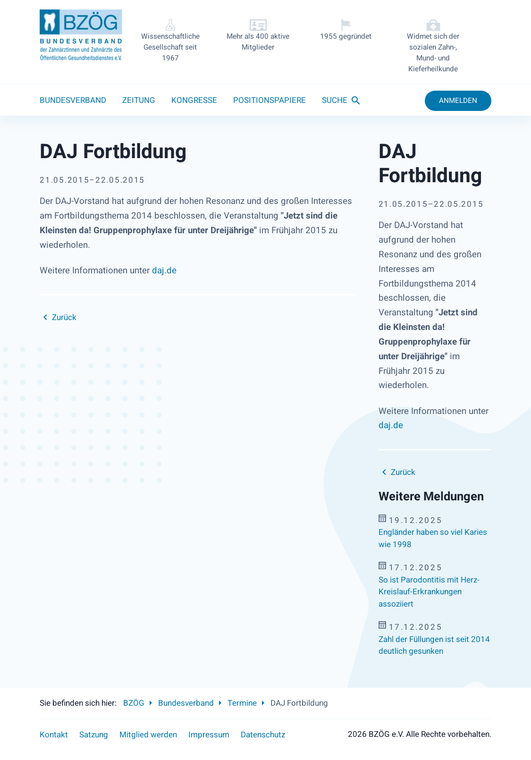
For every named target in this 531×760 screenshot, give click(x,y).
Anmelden (458, 100)
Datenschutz (263, 735)
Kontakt (54, 735)
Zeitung (138, 100)
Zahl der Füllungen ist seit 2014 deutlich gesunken (434, 645)
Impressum (208, 735)
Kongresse (194, 100)
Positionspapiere (269, 100)
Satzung (93, 735)
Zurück (64, 317)
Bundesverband (73, 100)
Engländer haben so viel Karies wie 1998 (433, 538)
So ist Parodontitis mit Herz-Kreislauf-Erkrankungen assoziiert (429, 592)
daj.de (164, 270)
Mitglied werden (148, 735)
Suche (334, 100)
